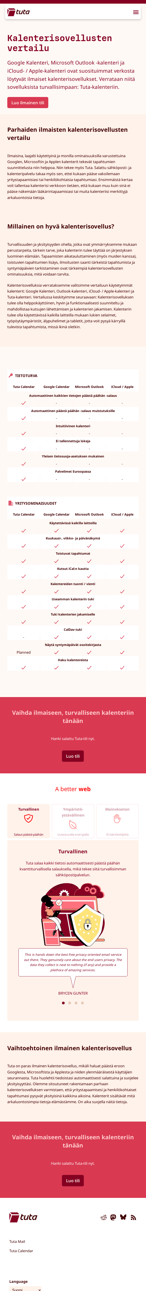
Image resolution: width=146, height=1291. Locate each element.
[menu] (136, 13)
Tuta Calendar (21, 1250)
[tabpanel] (73, 930)
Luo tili (73, 756)
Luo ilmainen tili (27, 102)
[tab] (28, 821)
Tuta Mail (17, 1241)
